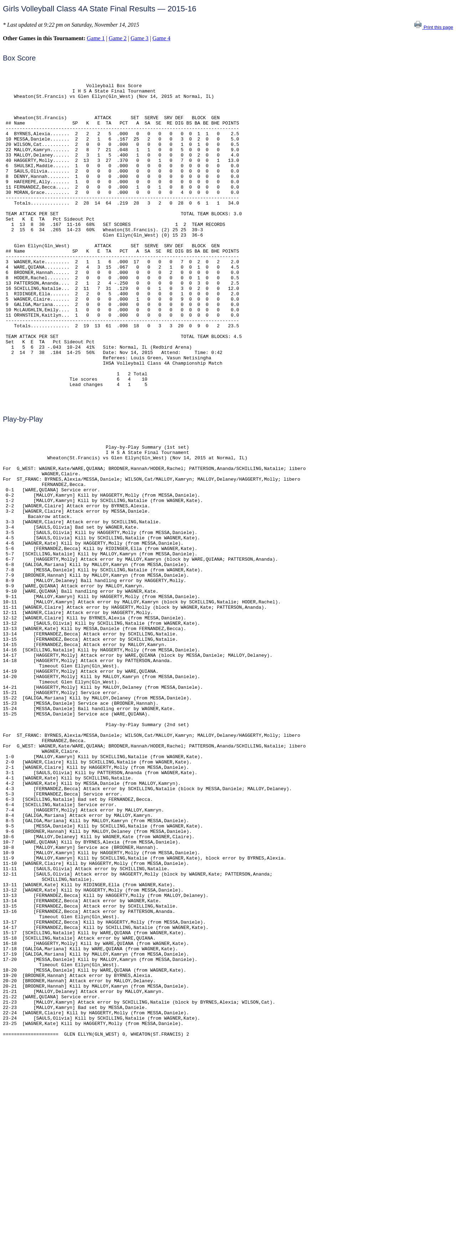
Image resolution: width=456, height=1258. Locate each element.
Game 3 (140, 38)
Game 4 (161, 38)
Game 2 (117, 38)
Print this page (433, 27)
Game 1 (96, 38)
